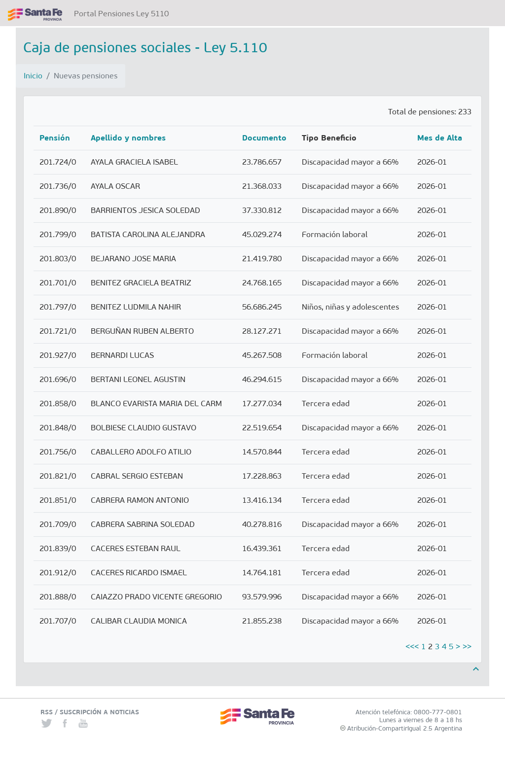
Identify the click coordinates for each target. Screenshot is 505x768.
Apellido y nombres (128, 138)
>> (467, 646)
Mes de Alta (439, 138)
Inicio (33, 75)
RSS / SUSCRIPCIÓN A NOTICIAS (89, 712)
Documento (264, 138)
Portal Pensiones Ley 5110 (123, 13)
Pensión (54, 138)
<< (409, 646)
